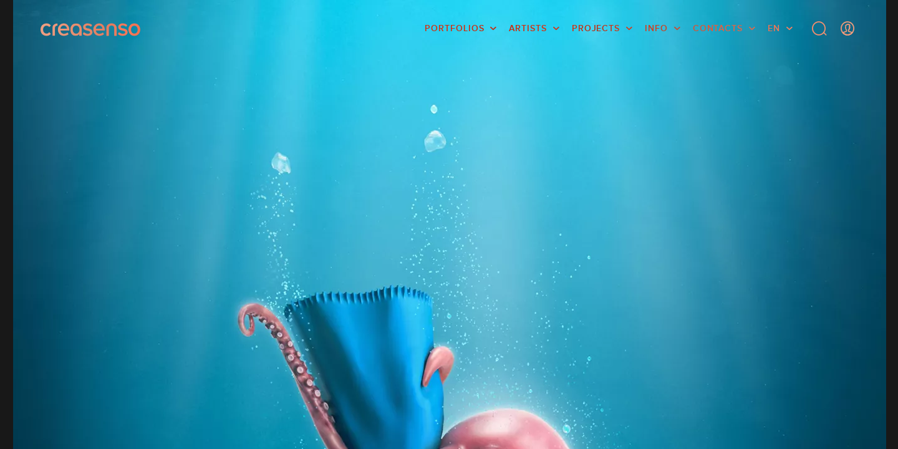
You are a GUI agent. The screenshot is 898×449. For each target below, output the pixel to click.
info (656, 28)
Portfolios (454, 28)
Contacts (718, 28)
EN (774, 28)
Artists (527, 28)
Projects (596, 28)
